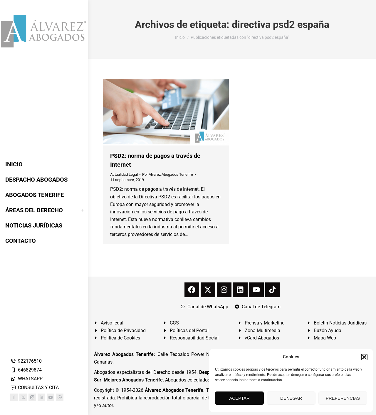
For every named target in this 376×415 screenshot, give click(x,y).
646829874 (26, 370)
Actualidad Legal (124, 174)
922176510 (26, 361)
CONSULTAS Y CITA (34, 387)
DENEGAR (291, 398)
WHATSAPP (26, 378)
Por (167, 174)
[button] (364, 357)
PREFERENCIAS (343, 398)
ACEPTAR (239, 398)
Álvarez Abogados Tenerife (174, 390)
